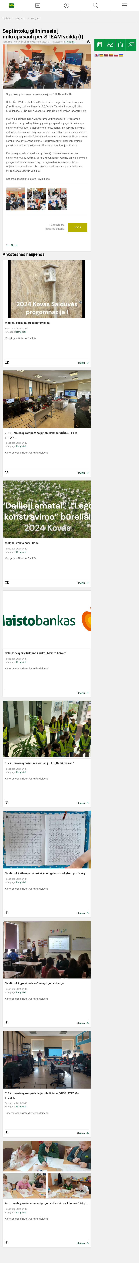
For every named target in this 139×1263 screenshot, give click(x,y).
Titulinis (7, 18)
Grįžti (14, 245)
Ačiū (78, 227)
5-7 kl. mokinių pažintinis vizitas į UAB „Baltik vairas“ (39, 763)
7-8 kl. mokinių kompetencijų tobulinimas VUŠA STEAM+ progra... (42, 435)
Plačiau (81, 362)
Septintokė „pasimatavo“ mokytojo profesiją (34, 983)
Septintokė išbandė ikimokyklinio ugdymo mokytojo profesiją (45, 873)
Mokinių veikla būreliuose (22, 543)
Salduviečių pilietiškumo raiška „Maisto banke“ (35, 653)
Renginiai (35, 18)
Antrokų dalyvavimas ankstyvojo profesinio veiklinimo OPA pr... (47, 1203)
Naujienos (20, 18)
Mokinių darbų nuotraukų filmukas (27, 323)
